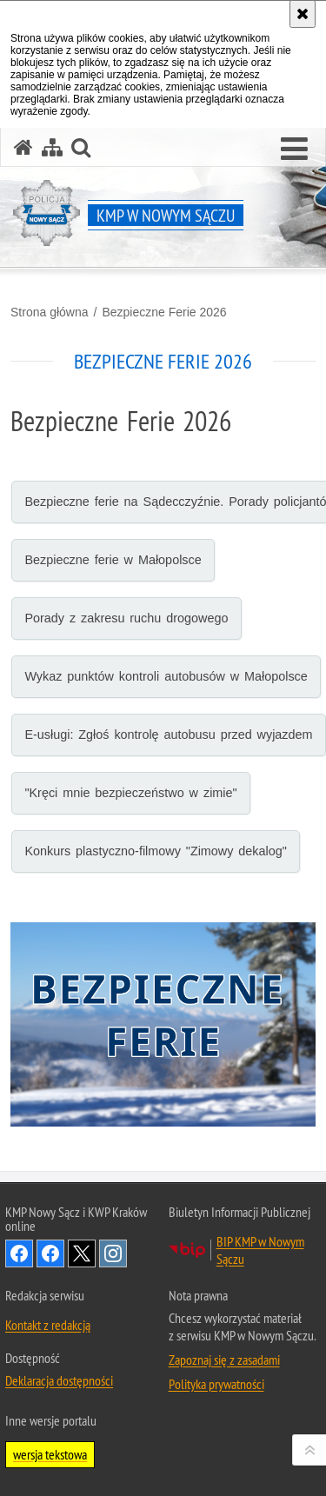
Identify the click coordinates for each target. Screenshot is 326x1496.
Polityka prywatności (216, 1384)
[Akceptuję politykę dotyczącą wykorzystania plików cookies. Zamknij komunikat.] (302, 14)
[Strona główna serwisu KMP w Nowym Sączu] (23, 147)
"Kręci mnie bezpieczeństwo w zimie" (130, 793)
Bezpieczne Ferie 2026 (164, 312)
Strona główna (49, 312)
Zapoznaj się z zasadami (224, 1359)
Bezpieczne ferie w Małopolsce (112, 560)
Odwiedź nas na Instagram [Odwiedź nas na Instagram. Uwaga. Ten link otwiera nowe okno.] (113, 1253)
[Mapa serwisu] (52, 147)
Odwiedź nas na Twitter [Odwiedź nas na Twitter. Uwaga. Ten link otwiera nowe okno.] (82, 1253)
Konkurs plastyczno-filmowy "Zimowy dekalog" (155, 851)
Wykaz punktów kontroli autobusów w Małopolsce (165, 676)
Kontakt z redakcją (47, 1324)
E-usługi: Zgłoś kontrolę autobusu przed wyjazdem (168, 734)
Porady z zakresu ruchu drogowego (126, 618)
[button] (294, 149)
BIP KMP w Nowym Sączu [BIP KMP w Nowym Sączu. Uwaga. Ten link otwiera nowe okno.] (260, 1250)
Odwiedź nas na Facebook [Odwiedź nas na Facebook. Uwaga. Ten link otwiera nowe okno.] (19, 1253)
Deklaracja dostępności (59, 1380)
